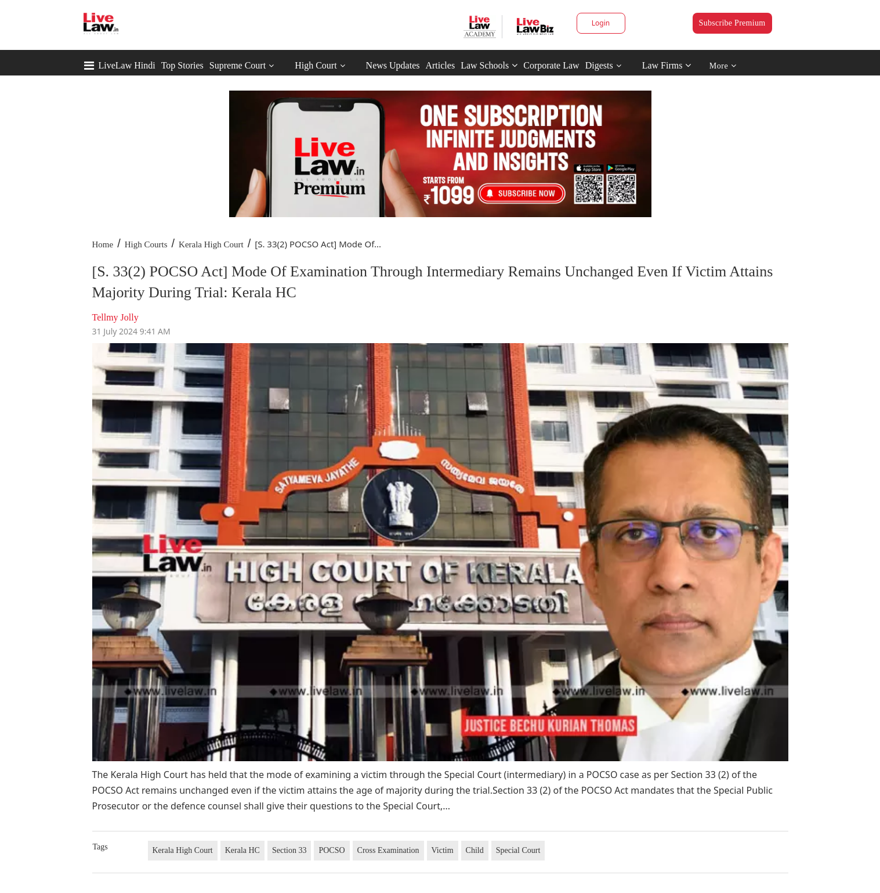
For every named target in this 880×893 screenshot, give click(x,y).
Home (103, 244)
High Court (315, 65)
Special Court (518, 850)
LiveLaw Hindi (127, 65)
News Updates (393, 65)
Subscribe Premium (732, 23)
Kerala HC (242, 850)
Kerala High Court (211, 244)
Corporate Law (551, 65)
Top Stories (182, 65)
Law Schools (489, 65)
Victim (443, 850)
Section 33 (289, 850)
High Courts (146, 244)
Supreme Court (237, 65)
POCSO (331, 850)
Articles (440, 65)
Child (475, 850)
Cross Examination (388, 850)
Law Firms (666, 65)
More (723, 66)
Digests (599, 65)
